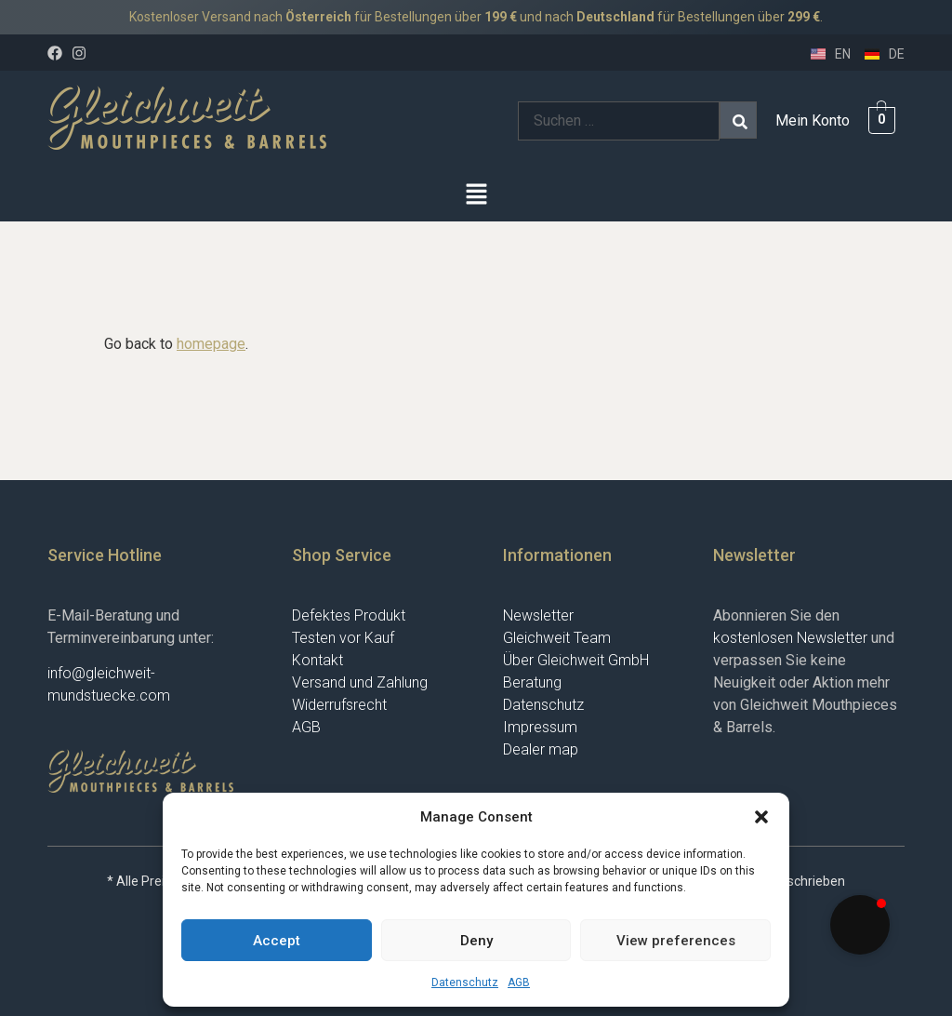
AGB (519, 982)
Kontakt (317, 660)
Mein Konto (812, 120)
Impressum (540, 727)
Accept (276, 940)
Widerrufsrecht (339, 705)
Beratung (532, 682)
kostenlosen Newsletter (790, 638)
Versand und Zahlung (360, 682)
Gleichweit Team (557, 638)
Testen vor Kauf (343, 638)
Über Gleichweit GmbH (576, 660)
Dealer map (540, 749)
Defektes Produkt (348, 615)
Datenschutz (464, 982)
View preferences (675, 940)
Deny (476, 940)
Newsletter (538, 615)
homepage (211, 344)
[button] (761, 817)
